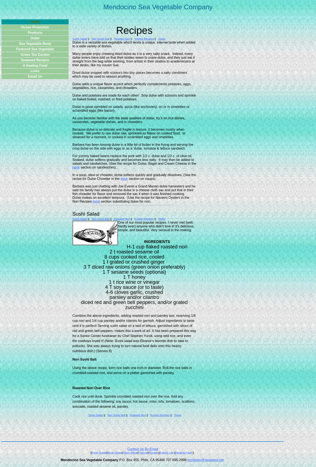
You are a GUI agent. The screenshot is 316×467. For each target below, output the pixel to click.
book (76, 167)
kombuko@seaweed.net (206, 460)
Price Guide (99, 452)
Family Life (166, 452)
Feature (143, 452)
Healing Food (184, 452)
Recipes (154, 452)
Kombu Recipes (144, 38)
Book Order (114, 452)
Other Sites (130, 452)
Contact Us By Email (142, 449)
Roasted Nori (122, 38)
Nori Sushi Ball (100, 38)
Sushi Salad (79, 38)
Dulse (161, 38)
